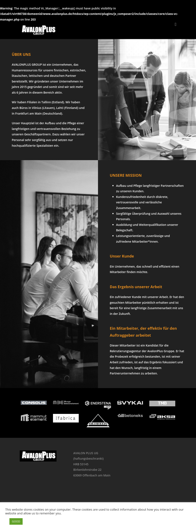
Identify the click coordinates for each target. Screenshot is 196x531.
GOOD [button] (16, 521)
